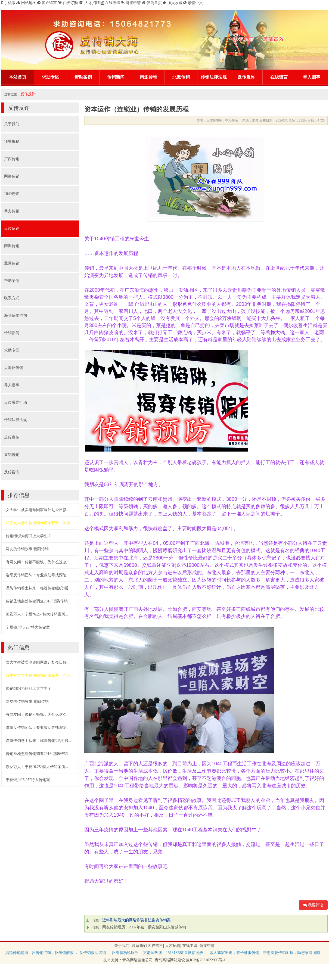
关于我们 (11, 124)
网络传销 (11, 176)
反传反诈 (246, 77)
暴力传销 (11, 211)
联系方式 (11, 298)
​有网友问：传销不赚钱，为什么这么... (38, 562)
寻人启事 (311, 77)
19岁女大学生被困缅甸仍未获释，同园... (39, 523)
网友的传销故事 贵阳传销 (27, 549)
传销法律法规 (214, 77)
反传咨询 (11, 472)
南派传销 (148, 77)
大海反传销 (13, 368)
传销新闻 (116, 77)
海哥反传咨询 (15, 315)
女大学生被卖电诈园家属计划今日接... (38, 510)
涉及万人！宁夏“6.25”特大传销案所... (37, 614)
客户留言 (155, 946)
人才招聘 (172, 946)
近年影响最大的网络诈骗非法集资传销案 (136, 920)
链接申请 (207, 946)
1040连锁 (11, 194)
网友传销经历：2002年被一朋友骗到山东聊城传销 (144, 927)
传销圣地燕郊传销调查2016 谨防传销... (38, 601)
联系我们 (139, 946)
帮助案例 (83, 77)
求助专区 (50, 77)
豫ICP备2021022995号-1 (205, 960)
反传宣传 (11, 437)
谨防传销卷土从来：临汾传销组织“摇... (38, 588)
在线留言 (279, 77)
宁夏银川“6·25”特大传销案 (28, 627)
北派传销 (181, 77)
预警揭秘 (11, 141)
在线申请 (189, 946)
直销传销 (11, 455)
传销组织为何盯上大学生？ (28, 536)
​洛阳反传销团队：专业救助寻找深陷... (38, 575)
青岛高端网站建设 (170, 960)
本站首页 (17, 77)
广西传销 (11, 159)
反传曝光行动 (15, 402)
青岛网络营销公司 (137, 960)
